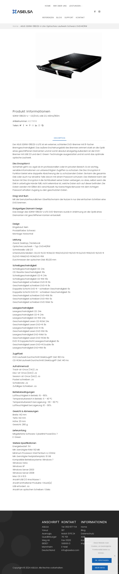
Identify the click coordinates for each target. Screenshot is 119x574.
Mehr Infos (100, 568)
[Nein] (114, 555)
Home (48, 6)
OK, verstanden (102, 560)
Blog (59, 17)
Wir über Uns (60, 6)
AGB (83, 536)
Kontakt (80, 17)
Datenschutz (87, 533)
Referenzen (48, 17)
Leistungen (75, 6)
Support (69, 17)
